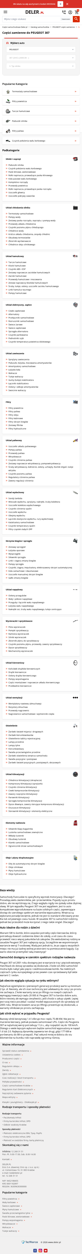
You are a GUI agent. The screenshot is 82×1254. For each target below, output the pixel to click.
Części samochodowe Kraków (17, 1085)
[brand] (41, 49)
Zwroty (6, 1070)
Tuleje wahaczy (10, 1231)
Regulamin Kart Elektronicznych (18, 1089)
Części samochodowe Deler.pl (14, 27)
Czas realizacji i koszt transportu (19, 1077)
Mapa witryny (9, 1097)
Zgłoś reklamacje (11, 1074)
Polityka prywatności (13, 1081)
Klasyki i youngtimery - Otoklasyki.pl (20, 1102)
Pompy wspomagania (13, 1220)
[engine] (41, 66)
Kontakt (7, 1159)
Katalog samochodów (40, 27)
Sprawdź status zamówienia (16, 1051)
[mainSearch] (31, 19)
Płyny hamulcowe (11, 1209)
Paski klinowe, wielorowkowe (17, 1216)
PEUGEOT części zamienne (63, 27)
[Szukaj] (76, 19)
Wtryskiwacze (9, 1224)
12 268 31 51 (17, 1151)
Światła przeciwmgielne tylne (17, 1213)
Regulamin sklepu (12, 1066)
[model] (41, 58)
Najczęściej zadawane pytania (17, 1093)
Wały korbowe (10, 1202)
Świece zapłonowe (12, 1206)
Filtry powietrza (10, 1199)
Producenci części (12, 1058)
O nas (6, 1062)
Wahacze (7, 1227)
